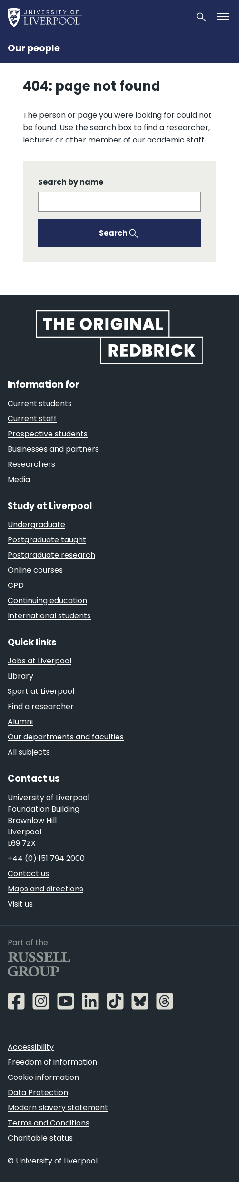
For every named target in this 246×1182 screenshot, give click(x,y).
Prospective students (48, 433)
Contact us (28, 873)
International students (49, 615)
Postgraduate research (51, 554)
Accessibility (31, 1046)
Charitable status (40, 1138)
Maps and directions (45, 888)
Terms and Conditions (48, 1122)
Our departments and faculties (66, 736)
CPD (16, 585)
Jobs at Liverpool (39, 660)
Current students (40, 403)
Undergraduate (36, 524)
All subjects (29, 752)
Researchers (31, 464)
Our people (34, 48)
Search (113, 232)
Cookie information (43, 1077)
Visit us (20, 903)
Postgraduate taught (47, 539)
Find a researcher (41, 706)
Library (20, 676)
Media (19, 479)
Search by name (70, 182)
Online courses (35, 570)
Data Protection (38, 1092)
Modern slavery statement (58, 1107)
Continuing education (47, 600)
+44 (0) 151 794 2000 (46, 858)
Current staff (32, 418)
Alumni (20, 721)
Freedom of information (52, 1062)
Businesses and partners (53, 449)
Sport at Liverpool (41, 691)
